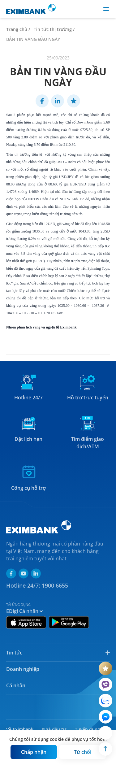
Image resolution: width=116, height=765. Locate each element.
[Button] (34, 752)
